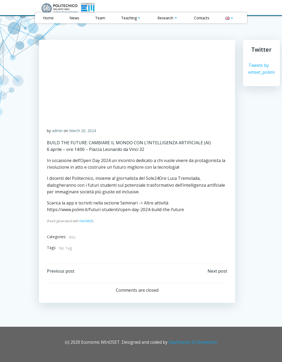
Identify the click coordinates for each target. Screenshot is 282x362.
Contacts (201, 17)
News (74, 17)
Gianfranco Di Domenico (193, 342)
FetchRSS (86, 221)
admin (57, 130)
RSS (72, 237)
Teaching (131, 17)
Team (100, 17)
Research (167, 17)
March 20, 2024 (82, 130)
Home (48, 17)
